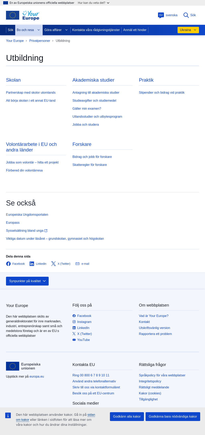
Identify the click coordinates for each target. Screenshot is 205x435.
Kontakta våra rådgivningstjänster (96, 30)
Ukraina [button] (188, 30)
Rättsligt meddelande (154, 387)
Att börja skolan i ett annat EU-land (30, 100)
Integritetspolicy (150, 381)
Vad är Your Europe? (153, 316)
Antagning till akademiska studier (95, 92)
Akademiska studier (93, 80)
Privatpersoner (39, 40)
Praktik (146, 80)
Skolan (13, 80)
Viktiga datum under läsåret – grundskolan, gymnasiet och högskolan (55, 238)
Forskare (81, 144)
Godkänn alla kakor (127, 416)
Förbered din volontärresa (24, 170)
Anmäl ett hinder (135, 30)
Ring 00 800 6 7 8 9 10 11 (90, 375)
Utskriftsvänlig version (154, 328)
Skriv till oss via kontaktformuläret (96, 387)
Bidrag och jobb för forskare (92, 156)
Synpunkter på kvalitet (27, 281)
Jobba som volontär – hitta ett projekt (32, 162)
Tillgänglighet (148, 399)
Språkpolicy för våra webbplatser (162, 375)
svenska (168, 15)
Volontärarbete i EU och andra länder (31, 146)
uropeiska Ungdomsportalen (28, 214)
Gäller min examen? (86, 108)
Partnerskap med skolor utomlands (30, 92)
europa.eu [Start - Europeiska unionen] (36, 376)
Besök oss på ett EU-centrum (93, 393)
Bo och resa (28, 30)
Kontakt (144, 322)
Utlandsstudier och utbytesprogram (97, 116)
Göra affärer (56, 30)
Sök (189, 15)
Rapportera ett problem (155, 334)
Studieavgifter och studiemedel (94, 100)
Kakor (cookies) (150, 393)
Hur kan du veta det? (93, 2)
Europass (13, 222)
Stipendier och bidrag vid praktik (162, 92)
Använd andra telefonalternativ (94, 381)
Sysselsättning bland (26, 230)
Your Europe (15, 40)
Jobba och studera (85, 124)
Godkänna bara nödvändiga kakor (173, 416)
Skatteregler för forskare (89, 164)
